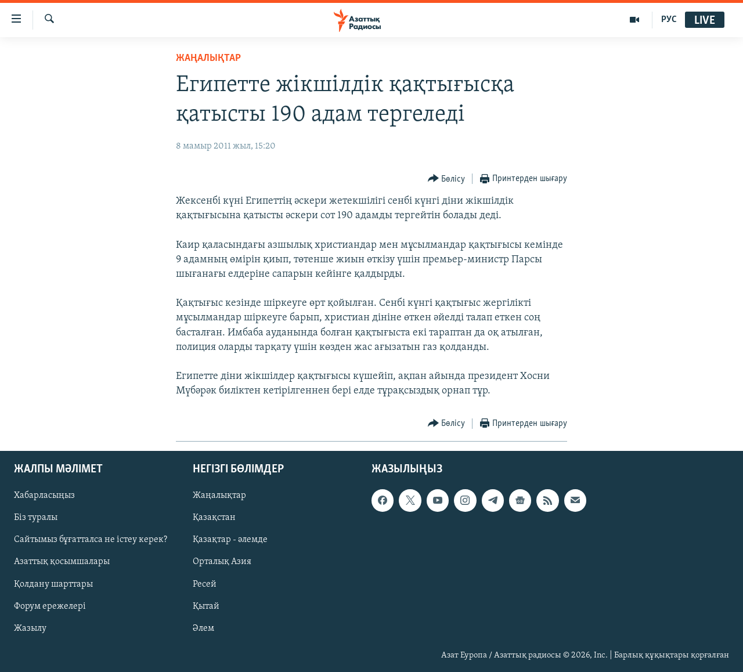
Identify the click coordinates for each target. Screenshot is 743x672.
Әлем (203, 628)
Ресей (205, 583)
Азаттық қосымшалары (62, 561)
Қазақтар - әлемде (230, 539)
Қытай (206, 605)
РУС (669, 19)
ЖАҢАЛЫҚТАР (208, 58)
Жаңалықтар (219, 495)
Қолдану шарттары (53, 583)
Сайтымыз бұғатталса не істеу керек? (90, 539)
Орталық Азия (222, 561)
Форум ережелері (50, 605)
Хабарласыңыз (44, 495)
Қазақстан (214, 517)
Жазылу (30, 628)
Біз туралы (35, 517)
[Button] (447, 179)
